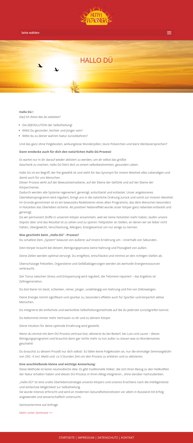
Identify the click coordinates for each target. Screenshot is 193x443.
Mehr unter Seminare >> (36, 413)
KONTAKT (127, 437)
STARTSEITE (67, 437)
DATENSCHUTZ (108, 437)
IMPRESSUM (86, 437)
